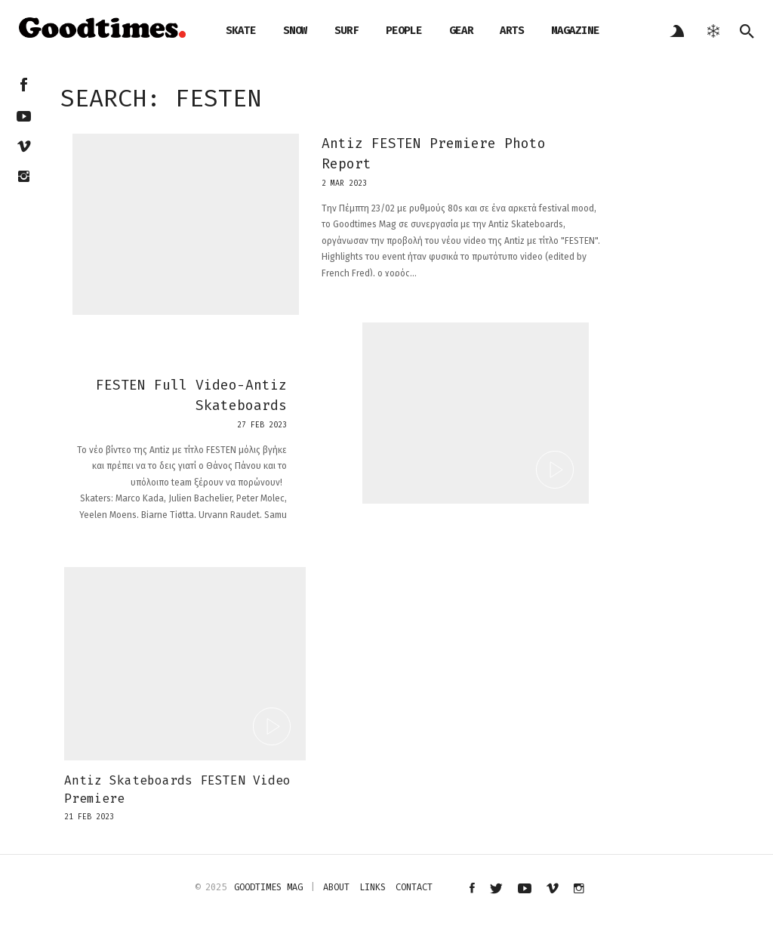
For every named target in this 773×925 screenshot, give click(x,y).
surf (346, 30)
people (404, 30)
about (336, 887)
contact (414, 887)
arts (512, 30)
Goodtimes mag (268, 887)
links (372, 887)
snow (295, 30)
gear (461, 30)
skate (241, 30)
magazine (575, 30)
